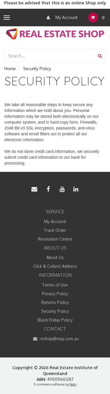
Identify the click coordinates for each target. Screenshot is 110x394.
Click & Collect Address (55, 266)
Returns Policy (55, 302)
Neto (73, 384)
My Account (61, 18)
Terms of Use (55, 284)
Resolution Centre (55, 238)
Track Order (55, 230)
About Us (55, 257)
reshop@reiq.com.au (55, 339)
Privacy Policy (55, 293)
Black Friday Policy (55, 319)
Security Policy (55, 311)
